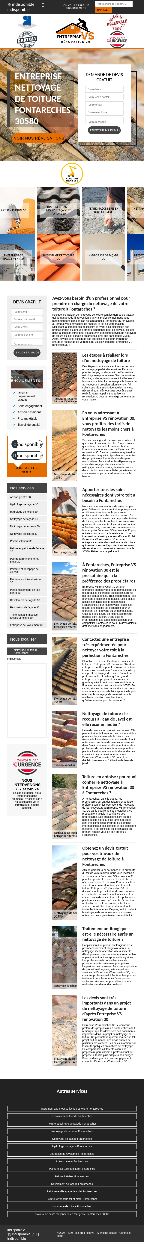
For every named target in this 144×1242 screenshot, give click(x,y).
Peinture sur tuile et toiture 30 (25, 581)
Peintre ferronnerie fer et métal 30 (24, 560)
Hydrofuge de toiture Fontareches (72, 1206)
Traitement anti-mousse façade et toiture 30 (24, 616)
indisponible (20, 4)
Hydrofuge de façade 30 (24, 504)
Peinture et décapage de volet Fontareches (72, 1191)
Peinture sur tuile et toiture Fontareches (72, 1168)
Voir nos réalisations (39, 138)
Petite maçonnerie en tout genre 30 (25, 591)
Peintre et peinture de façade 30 (27, 550)
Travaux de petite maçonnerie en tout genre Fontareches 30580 (72, 1214)
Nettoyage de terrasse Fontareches (71, 1131)
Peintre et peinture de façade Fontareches (72, 1123)
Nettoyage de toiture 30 (24, 533)
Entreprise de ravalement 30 (26, 625)
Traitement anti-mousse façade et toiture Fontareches (72, 1108)
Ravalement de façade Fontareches (72, 1183)
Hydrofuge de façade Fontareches (72, 1146)
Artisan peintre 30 (20, 497)
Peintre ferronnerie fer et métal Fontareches (72, 1198)
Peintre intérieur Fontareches (72, 1176)
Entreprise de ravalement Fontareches (72, 1153)
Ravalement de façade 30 (25, 600)
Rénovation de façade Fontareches (72, 1116)
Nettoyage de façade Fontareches (72, 1138)
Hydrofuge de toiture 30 (24, 511)
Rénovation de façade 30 (24, 607)
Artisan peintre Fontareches (72, 1161)
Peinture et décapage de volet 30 (24, 571)
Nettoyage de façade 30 (24, 519)
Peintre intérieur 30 (21, 541)
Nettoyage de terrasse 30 (25, 526)
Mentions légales (107, 1232)
